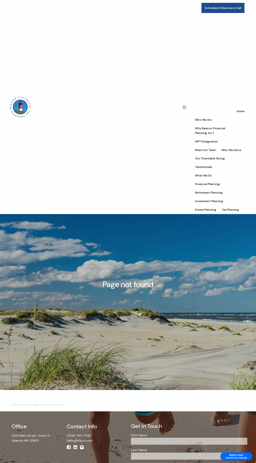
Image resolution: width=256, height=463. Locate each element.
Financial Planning (207, 184)
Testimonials (203, 167)
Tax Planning (230, 210)
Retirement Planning (209, 192)
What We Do (203, 175)
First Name (139, 435)
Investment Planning (209, 201)
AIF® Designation (206, 141)
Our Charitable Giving (210, 158)
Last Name (139, 450)
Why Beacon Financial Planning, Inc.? (210, 130)
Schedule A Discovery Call (223, 8)
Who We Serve (231, 150)
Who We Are (203, 120)
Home (240, 111)
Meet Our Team (205, 150)
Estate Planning (205, 210)
